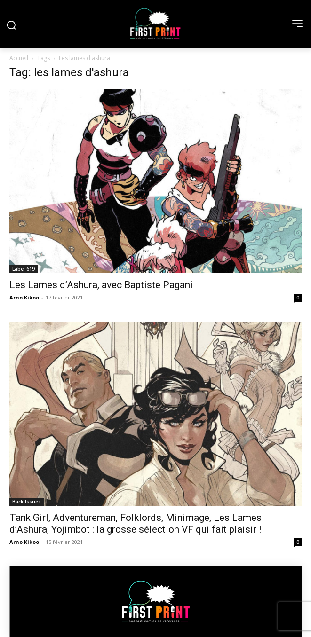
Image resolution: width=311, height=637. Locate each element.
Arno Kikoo (24, 297)
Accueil (18, 58)
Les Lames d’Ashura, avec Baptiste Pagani (101, 285)
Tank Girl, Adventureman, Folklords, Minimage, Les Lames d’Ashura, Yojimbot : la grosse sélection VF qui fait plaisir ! (135, 523)
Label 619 (23, 269)
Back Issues (26, 501)
